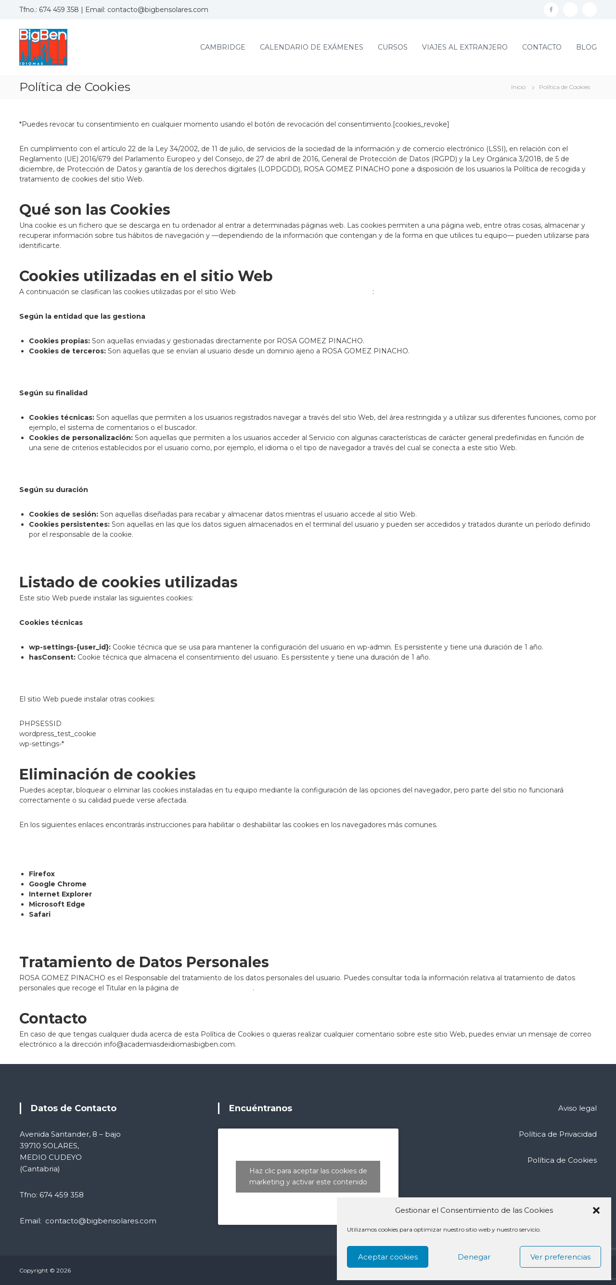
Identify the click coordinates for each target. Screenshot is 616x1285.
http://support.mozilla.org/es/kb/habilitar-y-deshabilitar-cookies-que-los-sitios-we (190, 874)
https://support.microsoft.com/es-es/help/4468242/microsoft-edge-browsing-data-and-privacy (244, 904)
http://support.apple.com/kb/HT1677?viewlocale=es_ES (144, 914)
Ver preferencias (560, 1256)
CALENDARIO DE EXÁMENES (311, 47)
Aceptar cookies (388, 1256)
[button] (596, 1210)
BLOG (586, 47)
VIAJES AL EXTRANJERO (465, 47)
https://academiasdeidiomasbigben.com (305, 291)
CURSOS (393, 47)
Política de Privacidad (217, 988)
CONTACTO (542, 47)
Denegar (474, 1256)
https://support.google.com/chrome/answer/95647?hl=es (183, 884)
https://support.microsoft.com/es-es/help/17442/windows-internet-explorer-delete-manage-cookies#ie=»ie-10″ (278, 894)
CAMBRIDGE (222, 47)
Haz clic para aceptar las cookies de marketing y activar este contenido (308, 1176)
